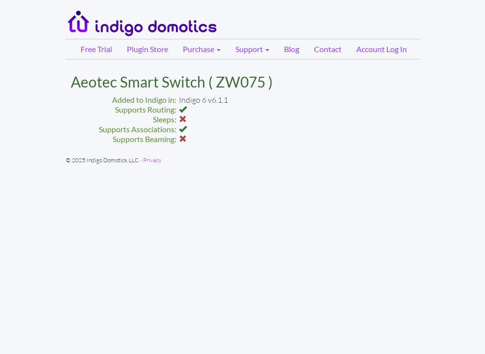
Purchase (202, 49)
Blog (291, 49)
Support (252, 49)
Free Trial (96, 49)
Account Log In (381, 49)
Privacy (152, 160)
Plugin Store (147, 49)
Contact (328, 49)
